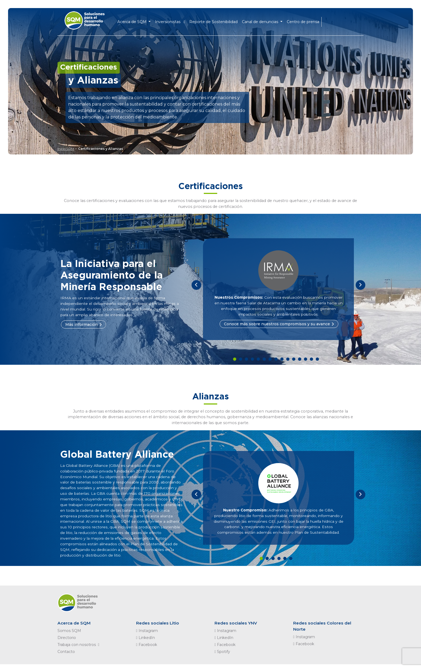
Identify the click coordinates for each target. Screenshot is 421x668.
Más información (81, 324)
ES (338, 20)
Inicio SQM (65, 149)
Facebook (146, 648)
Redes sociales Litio (158, 626)
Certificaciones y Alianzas (100, 149)
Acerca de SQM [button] (135, 20)
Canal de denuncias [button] (263, 20)
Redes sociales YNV (237, 626)
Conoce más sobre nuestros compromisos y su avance (277, 324)
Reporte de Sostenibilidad (217, 20)
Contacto (66, 655)
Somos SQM (69, 634)
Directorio (66, 641)
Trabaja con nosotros (79, 648)
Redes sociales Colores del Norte (323, 629)
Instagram (147, 634)
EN (329, 20)
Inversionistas (173, 20)
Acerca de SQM (74, 626)
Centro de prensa (306, 20)
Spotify (222, 655)
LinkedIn (145, 641)
